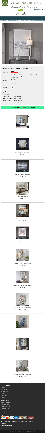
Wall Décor (6, 20)
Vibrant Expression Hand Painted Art (22, 374)
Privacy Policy (5, 408)
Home (1, 20)
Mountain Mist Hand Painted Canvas (22, 263)
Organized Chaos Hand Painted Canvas (22, 307)
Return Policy (5, 404)
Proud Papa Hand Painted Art (22, 329)
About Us (4, 389)
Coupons (4, 412)
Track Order (5, 391)
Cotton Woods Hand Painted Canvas (22, 152)
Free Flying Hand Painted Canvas (22, 241)
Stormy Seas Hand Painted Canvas (22, 352)
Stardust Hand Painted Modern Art (26, 20)
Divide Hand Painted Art (22, 196)
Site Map (4, 395)
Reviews (10, 112)
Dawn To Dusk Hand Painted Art (22, 174)
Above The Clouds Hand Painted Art (22, 130)
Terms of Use (5, 410)
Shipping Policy (6, 406)
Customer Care (6, 402)
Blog (3, 397)
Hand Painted (13, 20)
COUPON (21, 107)
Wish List (4, 393)
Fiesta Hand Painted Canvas (22, 218)
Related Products (5, 112)
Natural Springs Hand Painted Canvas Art (22, 285)
